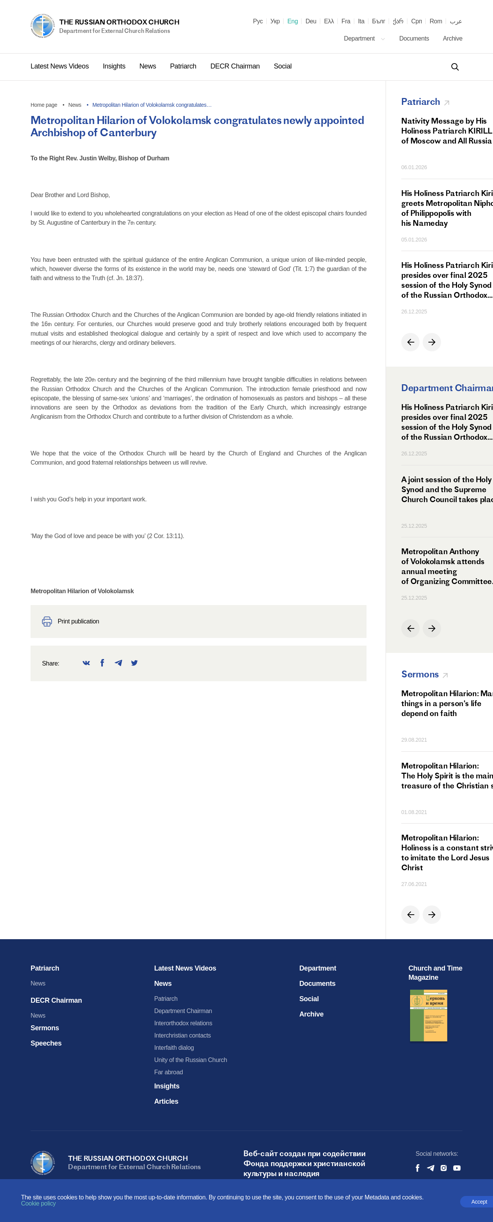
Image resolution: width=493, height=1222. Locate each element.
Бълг (378, 21)
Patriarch (184, 66)
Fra (346, 21)
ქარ (398, 21)
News (148, 66)
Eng (292, 21)
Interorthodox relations (183, 1023)
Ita (361, 21)
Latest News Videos (61, 66)
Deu (310, 21)
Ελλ (329, 21)
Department (365, 38)
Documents (415, 38)
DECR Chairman (235, 66)
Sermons (45, 1028)
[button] (410, 342)
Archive (452, 38)
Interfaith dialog (174, 1047)
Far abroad (168, 1072)
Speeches (46, 1043)
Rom (436, 21)
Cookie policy (38, 1203)
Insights (115, 66)
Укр (275, 21)
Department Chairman (183, 1011)
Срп (416, 21)
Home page (44, 105)
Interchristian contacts (182, 1035)
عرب (456, 21)
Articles (166, 1101)
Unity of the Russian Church (190, 1060)
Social (283, 66)
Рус (258, 21)
